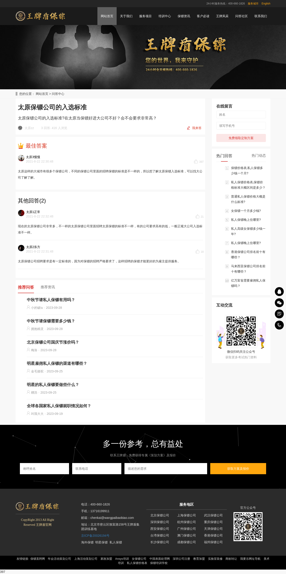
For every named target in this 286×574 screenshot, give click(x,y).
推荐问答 (26, 287)
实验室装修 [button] (215, 558)
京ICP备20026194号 (95, 535)
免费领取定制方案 (241, 138)
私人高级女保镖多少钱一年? (248, 231)
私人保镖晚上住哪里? (246, 219)
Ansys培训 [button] (122, 558)
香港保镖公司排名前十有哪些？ (248, 254)
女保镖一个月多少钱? (246, 211)
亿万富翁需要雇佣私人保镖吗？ (248, 283)
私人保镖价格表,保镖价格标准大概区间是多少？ (248, 184)
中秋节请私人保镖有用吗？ (51, 300)
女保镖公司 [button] (139, 558)
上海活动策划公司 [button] (85, 558)
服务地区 (186, 504)
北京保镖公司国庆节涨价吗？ (53, 342)
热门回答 (224, 156)
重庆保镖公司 (213, 522)
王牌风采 (222, 16)
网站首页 (107, 16)
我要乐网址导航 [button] (250, 558)
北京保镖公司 (159, 515)
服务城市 (253, 3)
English (266, 3)
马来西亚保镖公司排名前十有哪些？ (248, 268)
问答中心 (58, 94)
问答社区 (241, 16)
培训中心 (164, 16)
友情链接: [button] (23, 558)
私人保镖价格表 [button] (137, 563)
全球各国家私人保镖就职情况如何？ (59, 406)
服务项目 (145, 16)
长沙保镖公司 (159, 542)
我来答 (197, 128)
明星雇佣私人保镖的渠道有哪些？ (57, 363)
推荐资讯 (48, 287)
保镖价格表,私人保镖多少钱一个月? (247, 170)
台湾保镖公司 (159, 535)
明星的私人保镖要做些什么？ (53, 385)
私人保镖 (115, 542)
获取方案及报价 (238, 468)
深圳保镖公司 (159, 522)
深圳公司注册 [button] (181, 558)
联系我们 (260, 16)
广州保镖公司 (186, 528)
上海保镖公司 (186, 515)
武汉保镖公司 (213, 515)
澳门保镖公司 (186, 535)
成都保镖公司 (186, 542)
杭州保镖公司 (186, 522)
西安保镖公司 (159, 528)
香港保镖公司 (213, 535)
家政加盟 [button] (106, 558)
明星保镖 (101, 542)
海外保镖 (87, 542)
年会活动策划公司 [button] (59, 558)
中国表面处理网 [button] (159, 558)
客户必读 (203, 16)
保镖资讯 (184, 16)
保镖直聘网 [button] (37, 558)
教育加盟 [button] (199, 558)
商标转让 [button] (231, 558)
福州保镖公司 (213, 542)
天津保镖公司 (213, 528)
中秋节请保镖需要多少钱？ (51, 321)
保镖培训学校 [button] (159, 563)
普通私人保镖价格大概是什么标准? (248, 199)
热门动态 (259, 155)
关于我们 (126, 16)
